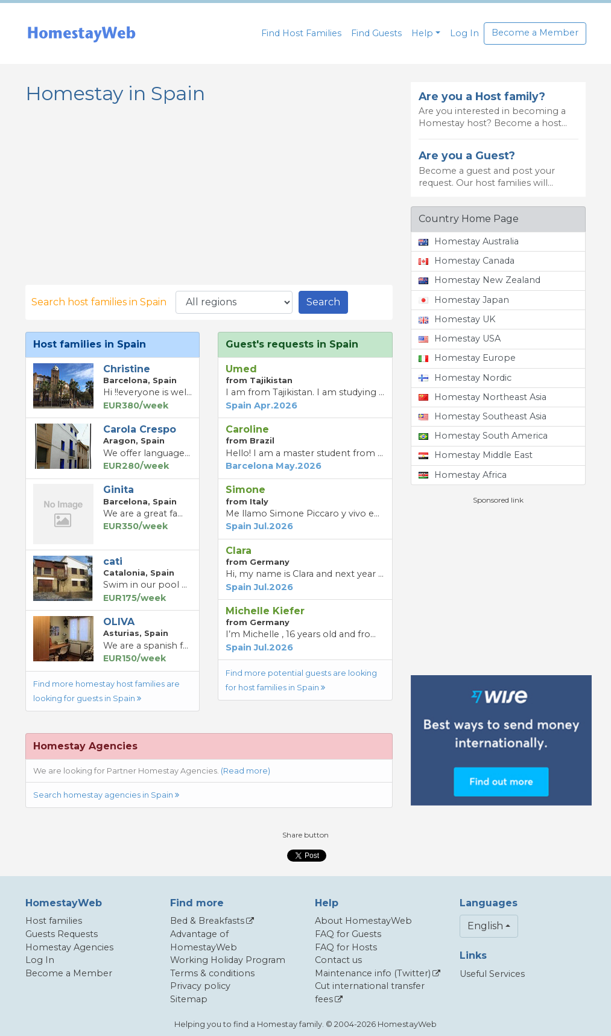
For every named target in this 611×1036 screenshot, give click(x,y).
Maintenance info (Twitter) (373, 973)
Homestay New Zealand (479, 280)
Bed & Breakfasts (207, 920)
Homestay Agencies (69, 947)
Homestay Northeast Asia (482, 397)
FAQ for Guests (348, 934)
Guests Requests (61, 934)
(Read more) (245, 770)
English (485, 926)
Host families (53, 920)
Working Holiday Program (227, 960)
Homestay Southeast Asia (482, 416)
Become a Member (535, 32)
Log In (464, 33)
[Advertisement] (501, 590)
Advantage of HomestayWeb (203, 941)
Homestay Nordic (465, 377)
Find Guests (376, 33)
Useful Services (492, 973)
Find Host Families (301, 33)
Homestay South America (483, 435)
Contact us (338, 960)
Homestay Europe (467, 357)
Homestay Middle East (476, 455)
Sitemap (188, 999)
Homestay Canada (466, 260)
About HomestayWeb (363, 920)
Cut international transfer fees (370, 992)
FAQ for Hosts (346, 947)
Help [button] (422, 33)
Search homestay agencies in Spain (106, 794)
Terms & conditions (212, 973)
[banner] (81, 33)
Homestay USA (460, 338)
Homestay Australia (469, 241)
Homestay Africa (463, 474)
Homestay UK (457, 319)
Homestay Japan (464, 299)
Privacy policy (200, 985)
